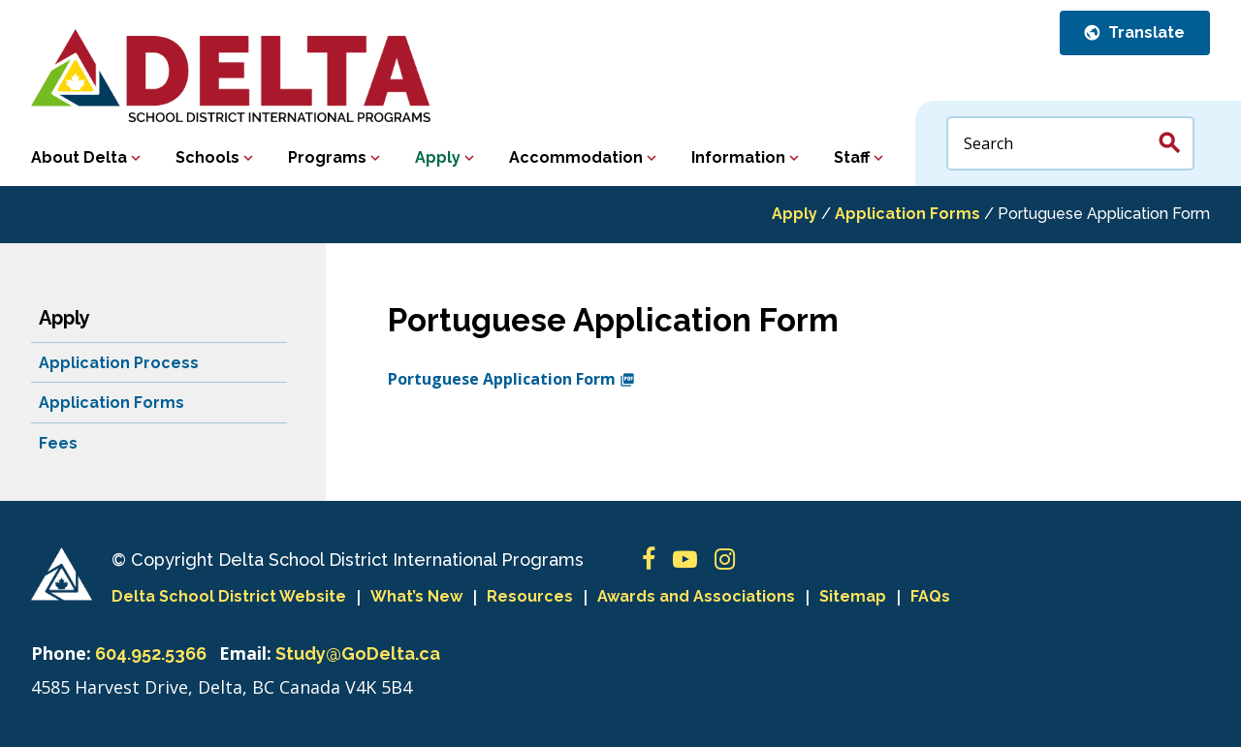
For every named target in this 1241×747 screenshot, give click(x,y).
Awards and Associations (696, 596)
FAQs (930, 596)
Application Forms (907, 213)
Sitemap (852, 596)
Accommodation (576, 157)
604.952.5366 (151, 653)
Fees (58, 443)
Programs (327, 157)
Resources (530, 596)
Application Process (119, 363)
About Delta (79, 157)
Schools (207, 157)
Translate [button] (1144, 32)
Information (738, 157)
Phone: (61, 653)
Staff (852, 157)
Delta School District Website (228, 596)
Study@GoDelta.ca (357, 653)
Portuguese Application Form (511, 378)
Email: (245, 653)
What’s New (416, 596)
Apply (438, 157)
